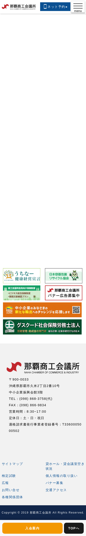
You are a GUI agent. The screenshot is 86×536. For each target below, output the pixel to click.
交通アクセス (56, 490)
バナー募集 (55, 483)
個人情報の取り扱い (62, 476)
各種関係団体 (12, 497)
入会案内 (32, 528)
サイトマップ (12, 464)
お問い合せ (11, 490)
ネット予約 (55, 6)
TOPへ (74, 528)
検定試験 (9, 476)
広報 (5, 483)
